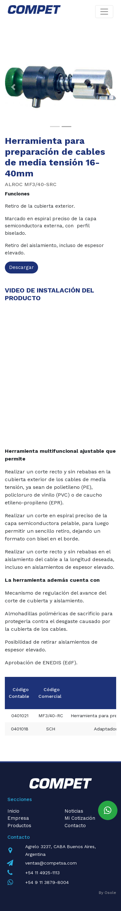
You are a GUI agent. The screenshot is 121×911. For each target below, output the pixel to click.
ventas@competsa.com (51, 863)
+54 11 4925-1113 (42, 872)
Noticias (74, 811)
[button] (13, 87)
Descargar (21, 267)
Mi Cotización (80, 818)
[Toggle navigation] (104, 11)
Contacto (75, 825)
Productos (19, 825)
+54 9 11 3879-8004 (47, 882)
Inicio (13, 811)
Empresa (18, 818)
